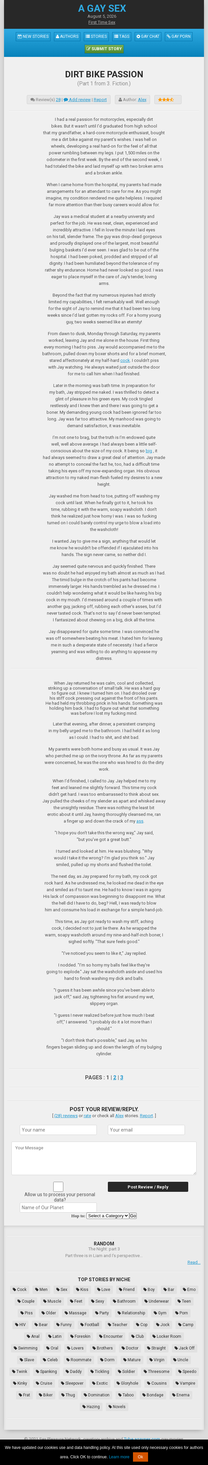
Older (49, 1313)
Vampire (185, 1383)
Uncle (180, 1360)
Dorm (107, 1360)
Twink (19, 1371)
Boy (149, 1289)
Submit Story (104, 49)
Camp (185, 1324)
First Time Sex (101, 22)
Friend (127, 1289)
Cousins (157, 1383)
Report (100, 99)
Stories (96, 36)
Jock (162, 1324)
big (149, 450)
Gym (160, 1313)
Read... (194, 1262)
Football (89, 1324)
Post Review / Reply (148, 1186)
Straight (156, 1348)
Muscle (52, 1301)
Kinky (20, 1383)
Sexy (97, 1301)
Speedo (187, 1371)
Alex (142, 99)
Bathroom (124, 1301)
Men (41, 1289)
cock (125, 360)
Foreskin (80, 1336)
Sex (61, 1289)
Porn (181, 1313)
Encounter (111, 1336)
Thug (68, 1395)
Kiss (82, 1289)
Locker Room (166, 1336)
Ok (140, 1457)
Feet (76, 1301)
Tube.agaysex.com (142, 1439)
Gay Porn (179, 36)
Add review (77, 99)
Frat (24, 1395)
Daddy (74, 1371)
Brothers (102, 1348)
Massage (75, 1313)
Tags (121, 36)
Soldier (126, 1371)
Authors (67, 36)
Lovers (75, 1348)
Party (102, 1313)
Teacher (117, 1324)
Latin (55, 1336)
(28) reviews (66, 1115)
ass (139, 821)
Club (137, 1336)
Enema (181, 1395)
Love (103, 1289)
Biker (46, 1395)
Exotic (100, 1383)
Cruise (44, 1383)
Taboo (126, 1395)
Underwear (156, 1301)
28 (58, 99)
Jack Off (185, 1348)
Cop (141, 1324)
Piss (26, 1313)
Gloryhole (127, 1383)
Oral (52, 1348)
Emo (189, 1289)
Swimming (26, 1348)
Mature (132, 1360)
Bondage (152, 1395)
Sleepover (72, 1383)
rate (87, 1115)
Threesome (156, 1371)
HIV (20, 1324)
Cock (19, 1289)
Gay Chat (148, 36)
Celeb (50, 1360)
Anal (33, 1336)
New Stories (33, 36)
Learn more (119, 1457)
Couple (25, 1301)
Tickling (99, 1371)
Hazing (91, 1406)
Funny (64, 1324)
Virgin (156, 1360)
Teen (184, 1301)
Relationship (131, 1313)
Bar (168, 1289)
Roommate (78, 1360)
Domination (97, 1395)
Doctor (130, 1348)
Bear (41, 1324)
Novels (117, 1406)
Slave (27, 1360)
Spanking (46, 1371)
